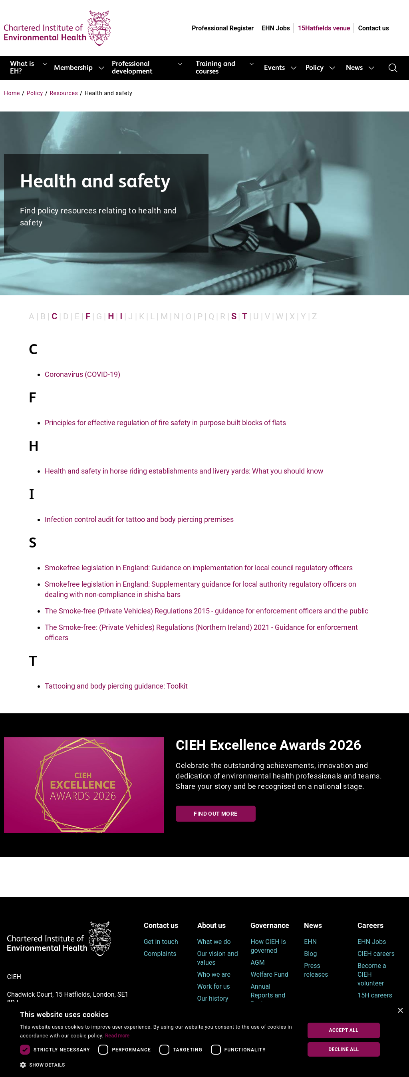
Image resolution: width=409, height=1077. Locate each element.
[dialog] (204, 1039)
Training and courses (215, 67)
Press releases (316, 970)
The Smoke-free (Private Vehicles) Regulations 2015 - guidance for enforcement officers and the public (206, 611)
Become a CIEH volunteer (371, 974)
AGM (257, 962)
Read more (117, 1036)
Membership (73, 68)
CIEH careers (376, 954)
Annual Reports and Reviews (267, 995)
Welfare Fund (269, 974)
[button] (157, 1065)
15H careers (374, 995)
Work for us (213, 986)
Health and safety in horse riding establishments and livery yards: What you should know (184, 471)
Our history (212, 998)
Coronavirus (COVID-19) (82, 374)
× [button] (400, 1011)
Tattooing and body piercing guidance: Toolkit (116, 686)
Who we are (214, 974)
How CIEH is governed (268, 946)
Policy (315, 68)
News (354, 68)
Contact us (373, 28)
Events (274, 68)
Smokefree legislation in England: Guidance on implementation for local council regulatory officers (199, 567)
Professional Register (223, 28)
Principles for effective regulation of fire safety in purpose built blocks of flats (165, 422)
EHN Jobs (276, 28)
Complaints (160, 954)
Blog (310, 954)
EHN (310, 942)
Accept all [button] (343, 1030)
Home (12, 93)
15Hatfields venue (324, 28)
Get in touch (161, 942)
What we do (214, 942)
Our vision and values (217, 958)
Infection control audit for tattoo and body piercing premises (139, 519)
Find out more (215, 813)
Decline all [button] (343, 1049)
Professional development (132, 67)
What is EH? (22, 67)
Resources (64, 93)
